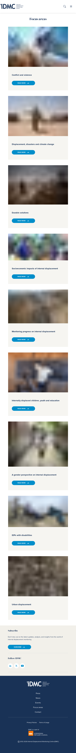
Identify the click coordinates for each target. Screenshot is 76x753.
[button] (64, 7)
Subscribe (17, 647)
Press (38, 693)
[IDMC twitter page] (16, 665)
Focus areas (38, 707)
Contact (38, 712)
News (38, 698)
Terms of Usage (44, 722)
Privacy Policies (32, 722)
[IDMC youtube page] (22, 665)
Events (38, 702)
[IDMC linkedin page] (10, 665)
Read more (22, 83)
